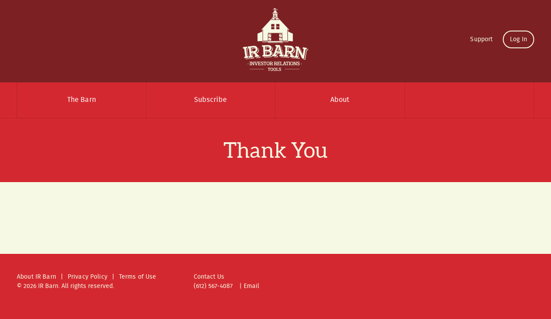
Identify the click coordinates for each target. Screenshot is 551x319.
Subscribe (210, 99)
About (340, 99)
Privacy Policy (87, 277)
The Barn (81, 99)
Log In (518, 39)
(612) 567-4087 (213, 286)
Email (251, 286)
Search (469, 100)
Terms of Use (138, 277)
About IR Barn (36, 277)
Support (481, 39)
